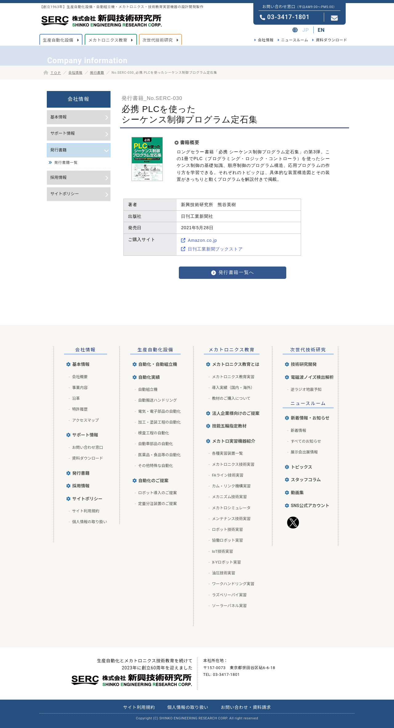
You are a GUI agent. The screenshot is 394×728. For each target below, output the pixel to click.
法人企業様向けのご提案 (235, 413)
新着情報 (298, 430)
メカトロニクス (107, 40)
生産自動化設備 (156, 350)
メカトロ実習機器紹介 (233, 441)
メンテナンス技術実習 (231, 518)
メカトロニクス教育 (232, 350)
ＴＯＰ (55, 73)
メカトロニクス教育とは (235, 364)
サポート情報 (62, 133)
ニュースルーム (294, 40)
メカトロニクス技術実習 (233, 464)
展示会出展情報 (304, 452)
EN (321, 30)
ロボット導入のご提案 (157, 492)
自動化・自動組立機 (157, 364)
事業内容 (79, 387)
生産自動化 (58, 40)
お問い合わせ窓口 (87, 447)
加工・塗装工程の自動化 (159, 422)
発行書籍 (97, 73)
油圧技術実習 (223, 573)
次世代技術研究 (308, 350)
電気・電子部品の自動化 (159, 411)
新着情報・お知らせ (310, 418)
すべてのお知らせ (306, 441)
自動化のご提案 (153, 480)
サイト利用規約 (85, 511)
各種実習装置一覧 (227, 453)
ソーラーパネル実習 (229, 605)
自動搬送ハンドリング (157, 400)
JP (305, 30)
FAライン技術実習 (227, 475)
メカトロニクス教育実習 (233, 376)
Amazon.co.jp (202, 240)
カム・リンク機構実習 (231, 486)
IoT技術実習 (222, 551)
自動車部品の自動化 (155, 443)
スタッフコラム (306, 479)
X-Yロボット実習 (226, 562)
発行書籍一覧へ (236, 272)
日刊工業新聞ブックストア (215, 248)
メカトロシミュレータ (231, 508)
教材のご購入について (231, 398)
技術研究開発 (304, 364)
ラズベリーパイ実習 (229, 595)
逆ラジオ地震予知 (306, 389)
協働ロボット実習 (227, 540)
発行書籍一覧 (66, 162)
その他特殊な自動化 (155, 465)
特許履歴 (79, 409)
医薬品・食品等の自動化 (159, 455)
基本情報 (58, 117)
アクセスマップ (85, 420)
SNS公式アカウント (310, 505)
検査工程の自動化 (153, 433)
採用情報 (58, 177)
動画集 (297, 492)
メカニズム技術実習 (229, 496)
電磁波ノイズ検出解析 (312, 377)
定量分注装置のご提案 (157, 503)
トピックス (301, 467)
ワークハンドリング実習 (233, 583)
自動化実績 (149, 377)
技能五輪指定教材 (229, 426)
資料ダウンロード (331, 40)
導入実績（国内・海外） (233, 387)
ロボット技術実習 (227, 529)
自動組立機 (148, 389)
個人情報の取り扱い (89, 521)
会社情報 (266, 40)
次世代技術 (158, 40)
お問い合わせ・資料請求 (246, 707)
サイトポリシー (64, 194)
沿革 (76, 398)
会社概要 (79, 376)
